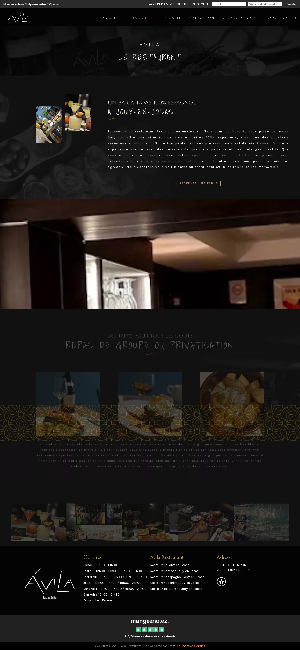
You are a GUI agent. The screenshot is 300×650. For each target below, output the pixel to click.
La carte (172, 17)
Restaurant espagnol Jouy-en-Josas (177, 577)
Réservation (201, 17)
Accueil (109, 17)
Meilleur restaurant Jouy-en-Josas (176, 589)
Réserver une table (198, 183)
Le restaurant (140, 17)
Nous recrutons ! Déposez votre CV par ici (31, 4)
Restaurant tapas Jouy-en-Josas (174, 571)
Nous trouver (280, 17)
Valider (291, 4)
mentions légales (193, 645)
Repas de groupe (240, 17)
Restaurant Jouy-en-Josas (169, 565)
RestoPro (173, 645)
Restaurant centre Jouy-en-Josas (175, 583)
